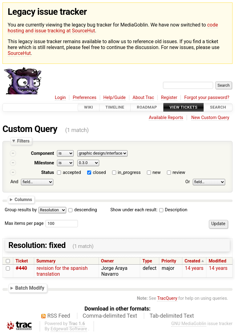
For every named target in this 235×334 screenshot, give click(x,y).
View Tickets (183, 107)
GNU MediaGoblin (188, 323)
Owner (107, 261)
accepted (72, 172)
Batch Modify (29, 288)
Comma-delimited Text (110, 316)
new (156, 172)
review (178, 172)
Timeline (115, 107)
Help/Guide (114, 97)
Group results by (21, 209)
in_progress (129, 172)
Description (173, 209)
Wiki (88, 107)
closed (99, 172)
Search (218, 107)
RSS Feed (58, 316)
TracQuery (167, 298)
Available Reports (166, 117)
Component (42, 153)
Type (147, 261)
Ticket (21, 261)
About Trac (143, 97)
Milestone (44, 163)
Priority (168, 261)
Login (60, 97)
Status (47, 172)
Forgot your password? (206, 97)
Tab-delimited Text (172, 316)
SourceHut (19, 53)
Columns (23, 199)
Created (192, 261)
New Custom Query (210, 117)
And (14, 181)
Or (187, 181)
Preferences (84, 97)
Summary (45, 261)
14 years (194, 268)
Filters (23, 140)
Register (169, 97)
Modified (217, 261)
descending (85, 209)
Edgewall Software (69, 329)
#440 (21, 268)
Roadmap (147, 107)
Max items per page (24, 223)
